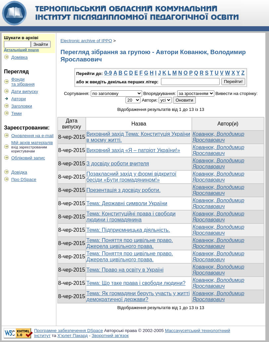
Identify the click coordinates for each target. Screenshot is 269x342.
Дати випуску (24, 91)
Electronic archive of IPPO (86, 40)
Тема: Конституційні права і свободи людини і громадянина (131, 216)
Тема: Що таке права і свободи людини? (136, 283)
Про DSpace (23, 179)
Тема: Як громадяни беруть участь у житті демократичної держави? (138, 296)
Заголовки (21, 106)
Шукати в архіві (21, 37)
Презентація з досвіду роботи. (123, 190)
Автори (18, 98)
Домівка (19, 57)
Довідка (19, 172)
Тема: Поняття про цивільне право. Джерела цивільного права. (129, 243)
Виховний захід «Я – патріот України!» (133, 150)
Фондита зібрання (23, 82)
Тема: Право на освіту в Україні (125, 270)
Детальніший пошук (21, 50)
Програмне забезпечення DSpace (68, 330)
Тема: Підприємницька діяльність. (128, 230)
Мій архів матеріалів (32, 142)
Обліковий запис (28, 157)
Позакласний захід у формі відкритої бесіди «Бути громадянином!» (131, 177)
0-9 (108, 73)
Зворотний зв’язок (110, 335)
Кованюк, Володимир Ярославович (218, 137)
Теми (16, 113)
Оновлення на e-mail (32, 135)
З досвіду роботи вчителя (117, 163)
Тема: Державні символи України (126, 203)
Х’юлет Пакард (72, 335)
